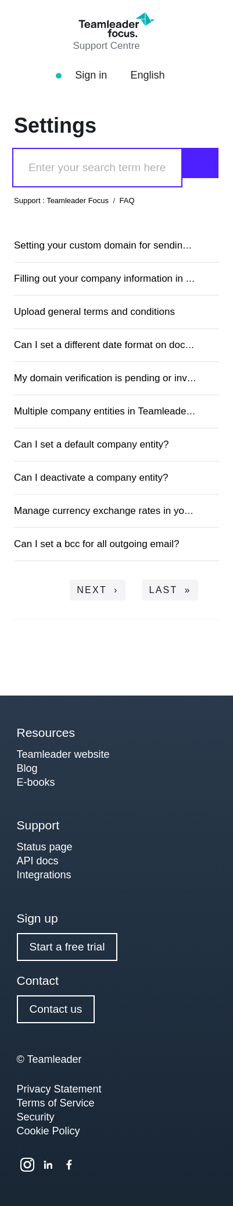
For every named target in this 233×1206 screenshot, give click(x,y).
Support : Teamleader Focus (61, 200)
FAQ (127, 200)
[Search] (97, 167)
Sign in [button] (98, 75)
